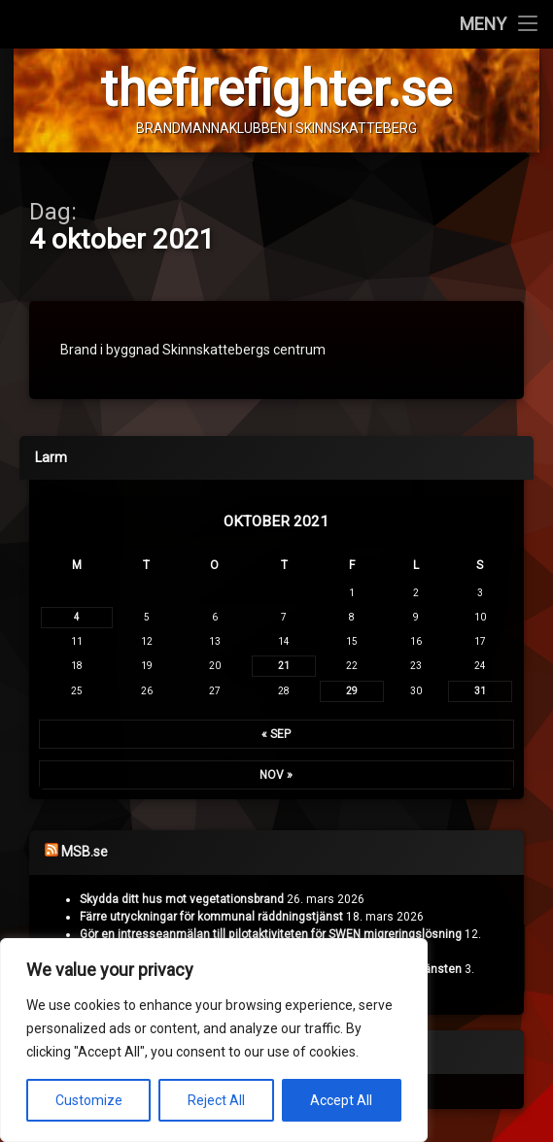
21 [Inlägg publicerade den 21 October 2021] (284, 666)
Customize (88, 1100)
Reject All (216, 1100)
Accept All (341, 1100)
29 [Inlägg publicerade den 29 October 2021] (352, 692)
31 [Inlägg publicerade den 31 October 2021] (480, 692)
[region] (214, 1040)
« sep (276, 735)
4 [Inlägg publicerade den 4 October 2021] (77, 618)
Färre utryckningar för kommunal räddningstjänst (211, 917)
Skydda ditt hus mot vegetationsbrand (182, 899)
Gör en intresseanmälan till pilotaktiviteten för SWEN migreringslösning (271, 934)
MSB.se (84, 852)
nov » (276, 776)
